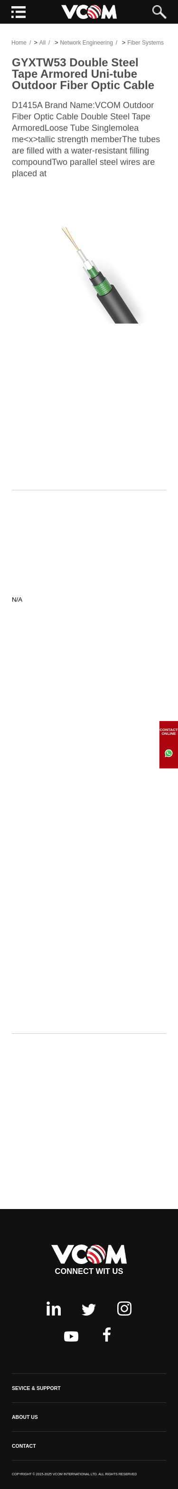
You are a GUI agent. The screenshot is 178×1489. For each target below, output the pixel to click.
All (42, 44)
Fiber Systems (145, 44)
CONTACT (24, 1446)
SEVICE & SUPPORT (36, 1388)
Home (19, 44)
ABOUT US (25, 1417)
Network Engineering (86, 44)
